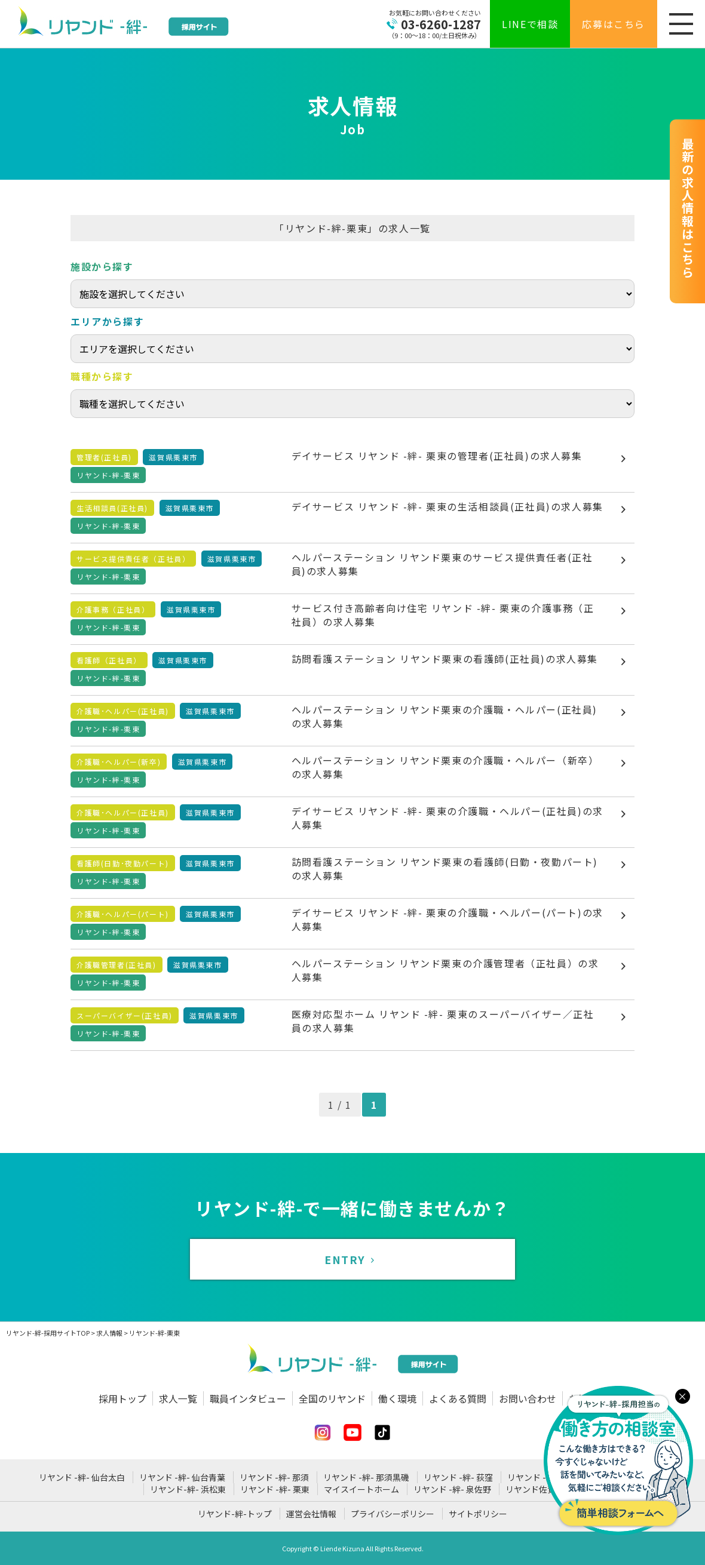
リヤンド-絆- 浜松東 (188, 1489)
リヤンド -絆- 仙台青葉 (182, 1477)
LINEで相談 (530, 24)
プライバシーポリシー (392, 1514)
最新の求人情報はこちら (687, 208)
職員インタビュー (248, 1398)
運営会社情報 (311, 1514)
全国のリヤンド (332, 1398)
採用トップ (122, 1398)
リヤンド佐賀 (530, 1489)
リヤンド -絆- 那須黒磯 (366, 1477)
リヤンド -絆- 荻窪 (458, 1477)
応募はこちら (613, 24)
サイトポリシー (478, 1514)
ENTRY (352, 1259)
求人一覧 (178, 1398)
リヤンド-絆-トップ (235, 1514)
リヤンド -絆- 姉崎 (542, 1477)
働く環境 (397, 1398)
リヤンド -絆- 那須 (274, 1477)
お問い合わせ (527, 1398)
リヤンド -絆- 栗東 (274, 1489)
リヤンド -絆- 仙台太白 (82, 1477)
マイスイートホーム (361, 1489)
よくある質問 (457, 1398)
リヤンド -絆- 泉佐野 (452, 1489)
